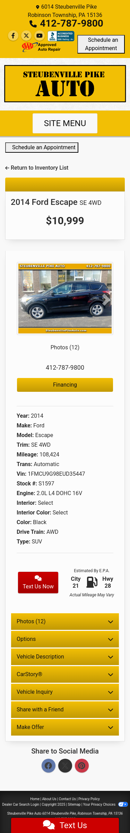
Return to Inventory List (36, 167)
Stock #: (27, 483)
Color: (24, 522)
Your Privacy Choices (105, 804)
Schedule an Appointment (101, 44)
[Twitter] (65, 766)
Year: (23, 416)
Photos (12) (65, 347)
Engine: (26, 493)
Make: (24, 425)
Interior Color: (34, 512)
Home (35, 799)
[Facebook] (48, 766)
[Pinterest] (82, 766)
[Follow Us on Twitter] (26, 35)
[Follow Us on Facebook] (13, 35)
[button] (24, 300)
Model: (25, 435)
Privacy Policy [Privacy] (89, 799)
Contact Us (67, 799)
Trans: (24, 464)
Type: (24, 541)
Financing (65, 384)
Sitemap (74, 804)
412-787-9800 (71, 23)
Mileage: (27, 454)
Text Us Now (38, 582)
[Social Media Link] (61, 36)
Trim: (23, 445)
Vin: (21, 474)
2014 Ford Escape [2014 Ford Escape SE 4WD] (56, 202)
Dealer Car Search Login (20, 804)
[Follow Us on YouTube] (39, 35)
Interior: (26, 503)
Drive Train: (31, 532)
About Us (49, 799)
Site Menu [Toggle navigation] (65, 123)
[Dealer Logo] (65, 84)
